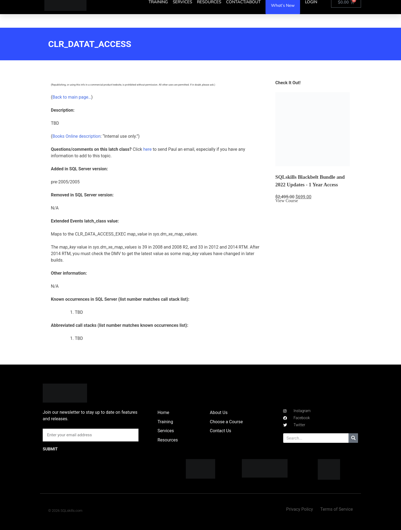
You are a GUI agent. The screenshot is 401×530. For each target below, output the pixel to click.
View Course (286, 200)
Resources (168, 440)
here (147, 149)
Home (163, 412)
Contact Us (220, 430)
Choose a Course (226, 421)
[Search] (353, 438)
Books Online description (76, 136)
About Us (218, 412)
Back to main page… (71, 97)
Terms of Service (336, 509)
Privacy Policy (299, 509)
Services (166, 430)
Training (165, 421)
